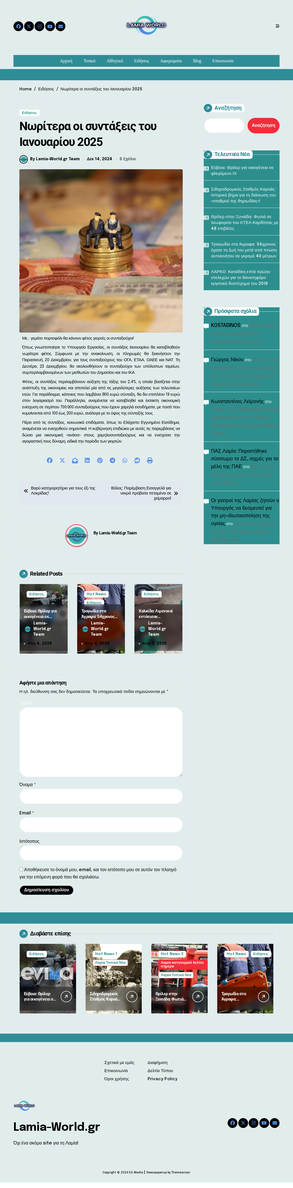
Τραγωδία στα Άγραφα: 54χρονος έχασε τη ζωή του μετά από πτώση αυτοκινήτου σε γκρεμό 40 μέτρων (244, 250)
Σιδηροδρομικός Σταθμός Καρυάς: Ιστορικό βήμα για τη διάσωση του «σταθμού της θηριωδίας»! (243, 195)
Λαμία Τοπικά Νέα (110, 968)
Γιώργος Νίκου (227, 359)
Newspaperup (156, 1178)
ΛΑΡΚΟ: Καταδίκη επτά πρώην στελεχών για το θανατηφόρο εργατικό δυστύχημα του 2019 (240, 278)
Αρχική (66, 60)
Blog (197, 60)
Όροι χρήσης (116, 1084)
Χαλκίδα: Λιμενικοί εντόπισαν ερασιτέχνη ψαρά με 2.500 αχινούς (157, 625)
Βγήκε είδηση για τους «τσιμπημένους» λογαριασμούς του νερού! (243, 333)
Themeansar (180, 1178)
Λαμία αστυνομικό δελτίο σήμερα (182, 970)
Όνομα (27, 790)
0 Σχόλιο (128, 165)
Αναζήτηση (223, 108)
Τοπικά (89, 60)
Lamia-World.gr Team (118, 538)
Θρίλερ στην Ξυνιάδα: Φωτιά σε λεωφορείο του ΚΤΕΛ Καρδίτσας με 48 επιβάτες (244, 223)
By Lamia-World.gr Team (49, 165)
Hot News (96, 599)
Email (26, 818)
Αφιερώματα (171, 60)
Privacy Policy (163, 1084)
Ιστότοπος (29, 847)
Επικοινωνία (223, 60)
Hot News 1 (106, 960)
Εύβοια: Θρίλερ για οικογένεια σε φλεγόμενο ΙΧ (40, 622)
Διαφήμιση (158, 1068)
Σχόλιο (27, 708)
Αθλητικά (115, 60)
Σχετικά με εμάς (119, 1068)
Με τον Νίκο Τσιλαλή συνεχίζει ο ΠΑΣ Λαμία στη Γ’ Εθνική (242, 475)
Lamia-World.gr (56, 1133)
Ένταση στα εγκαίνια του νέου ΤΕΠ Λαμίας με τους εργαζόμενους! (242, 532)
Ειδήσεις (141, 60)
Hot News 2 (172, 960)
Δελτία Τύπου (160, 1076)
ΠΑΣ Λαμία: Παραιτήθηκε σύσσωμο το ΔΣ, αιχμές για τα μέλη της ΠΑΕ (244, 459)
